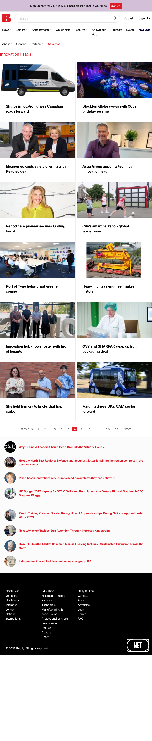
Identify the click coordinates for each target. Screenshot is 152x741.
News (5, 30)
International (13, 618)
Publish (128, 18)
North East (12, 591)
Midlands (11, 605)
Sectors (20, 30)
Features (80, 30)
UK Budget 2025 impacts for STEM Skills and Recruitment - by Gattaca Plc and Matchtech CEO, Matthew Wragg (74, 493)
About (6, 44)
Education (48, 591)
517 (116, 429)
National (11, 614)
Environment (50, 623)
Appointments (40, 30)
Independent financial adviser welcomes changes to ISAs (48, 561)
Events (130, 30)
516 (108, 429)
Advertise (54, 44)
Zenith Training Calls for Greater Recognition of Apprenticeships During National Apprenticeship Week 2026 (74, 515)
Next (129, 429)
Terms (82, 614)
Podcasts (116, 30)
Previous (25, 429)
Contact (21, 44)
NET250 (144, 30)
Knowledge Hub (99, 32)
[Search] (114, 18)
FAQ (80, 618)
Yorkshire (11, 595)
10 (89, 429)
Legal (81, 609)
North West (13, 600)
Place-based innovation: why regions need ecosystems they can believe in (59, 478)
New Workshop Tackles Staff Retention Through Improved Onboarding (57, 530)
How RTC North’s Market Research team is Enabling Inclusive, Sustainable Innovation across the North (73, 546)
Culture (46, 632)
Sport (45, 637)
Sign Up (115, 6)
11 (96, 429)
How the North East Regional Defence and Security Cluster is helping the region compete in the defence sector (73, 462)
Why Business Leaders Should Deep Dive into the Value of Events (54, 447)
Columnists (63, 30)
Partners (36, 44)
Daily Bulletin (86, 591)
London (10, 609)
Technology (49, 605)
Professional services (55, 618)
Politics (46, 628)
